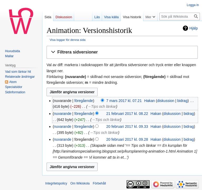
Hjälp (193, 28)
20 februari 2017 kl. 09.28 (127, 139)
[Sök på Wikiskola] (179, 16)
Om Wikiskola (79, 183)
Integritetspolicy (56, 183)
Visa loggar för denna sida (67, 39)
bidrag (182, 101)
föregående (83, 101)
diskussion (165, 101)
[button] (122, 52)
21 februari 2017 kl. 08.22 (127, 113)
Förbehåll (99, 183)
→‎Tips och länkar (101, 106)
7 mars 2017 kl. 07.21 (124, 101)
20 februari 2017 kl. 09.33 (127, 126)
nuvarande (62, 113)
